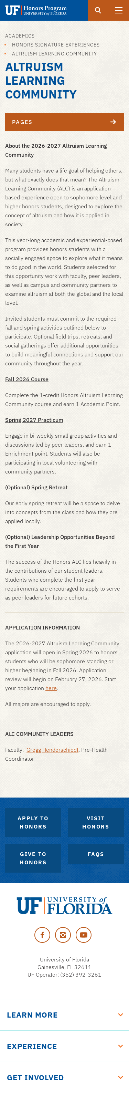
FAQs (96, 854)
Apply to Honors (33, 822)
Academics (20, 36)
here (51, 688)
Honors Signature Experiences (56, 45)
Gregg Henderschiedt (52, 749)
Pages (68, 122)
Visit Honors (95, 822)
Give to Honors (33, 858)
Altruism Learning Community (54, 54)
